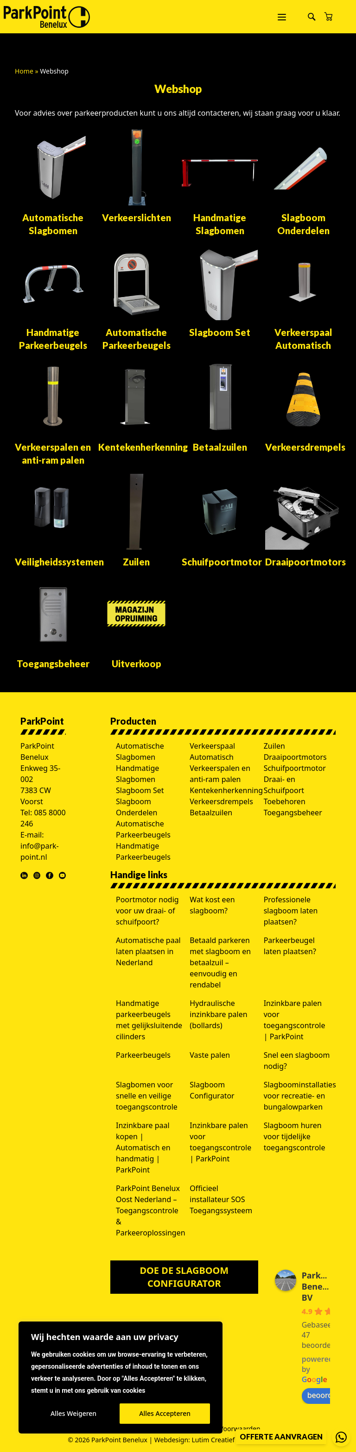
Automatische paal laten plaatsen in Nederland (148, 951)
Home (24, 71)
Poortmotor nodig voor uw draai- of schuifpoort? (147, 910)
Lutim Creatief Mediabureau (234, 1439)
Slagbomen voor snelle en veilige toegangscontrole (147, 1096)
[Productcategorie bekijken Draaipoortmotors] (303, 521)
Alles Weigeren (73, 1413)
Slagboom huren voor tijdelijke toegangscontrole (294, 1136)
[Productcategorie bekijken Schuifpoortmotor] (220, 521)
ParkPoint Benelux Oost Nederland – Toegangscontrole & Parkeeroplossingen (150, 1210)
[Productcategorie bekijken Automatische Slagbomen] (53, 183)
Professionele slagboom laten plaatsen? (291, 910)
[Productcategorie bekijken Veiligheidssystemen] (53, 521)
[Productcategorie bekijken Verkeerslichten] (136, 177)
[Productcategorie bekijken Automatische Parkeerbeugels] (136, 298)
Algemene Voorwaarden (223, 1428)
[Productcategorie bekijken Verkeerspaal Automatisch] (303, 298)
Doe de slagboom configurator (184, 1277)
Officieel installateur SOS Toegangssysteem (221, 1199)
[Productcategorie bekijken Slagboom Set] (220, 291)
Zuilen (274, 746)
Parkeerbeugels (143, 1055)
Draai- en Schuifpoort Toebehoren (284, 790)
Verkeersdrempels (221, 801)
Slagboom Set (140, 790)
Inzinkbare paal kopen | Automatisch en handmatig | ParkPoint (143, 1147)
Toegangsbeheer (293, 812)
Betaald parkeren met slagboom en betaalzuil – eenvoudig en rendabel (220, 962)
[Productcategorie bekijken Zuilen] (136, 521)
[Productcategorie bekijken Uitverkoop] (136, 623)
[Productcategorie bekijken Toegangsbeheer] (53, 623)
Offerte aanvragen (281, 1436)
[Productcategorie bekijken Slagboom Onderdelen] (303, 183)
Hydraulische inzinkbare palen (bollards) (218, 1014)
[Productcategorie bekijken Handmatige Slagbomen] (220, 183)
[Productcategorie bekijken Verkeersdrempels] (303, 406)
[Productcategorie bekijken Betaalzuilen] (220, 406)
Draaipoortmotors (295, 757)
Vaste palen (210, 1055)
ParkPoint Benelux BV (322, 1286)
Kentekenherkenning (226, 790)
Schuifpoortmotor (295, 768)
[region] (120, 1377)
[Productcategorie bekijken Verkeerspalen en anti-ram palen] (53, 412)
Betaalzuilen (211, 812)
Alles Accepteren (165, 1413)
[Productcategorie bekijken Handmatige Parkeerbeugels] (53, 298)
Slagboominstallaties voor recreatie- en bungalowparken (300, 1096)
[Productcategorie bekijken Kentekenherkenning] (136, 406)
